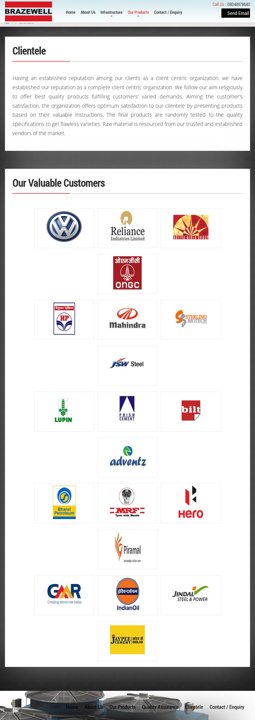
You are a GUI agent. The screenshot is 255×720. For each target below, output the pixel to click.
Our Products (138, 12)
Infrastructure (111, 12)
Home (70, 12)
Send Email (238, 13)
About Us (88, 12)
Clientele (194, 706)
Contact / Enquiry (168, 12)
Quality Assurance (160, 706)
